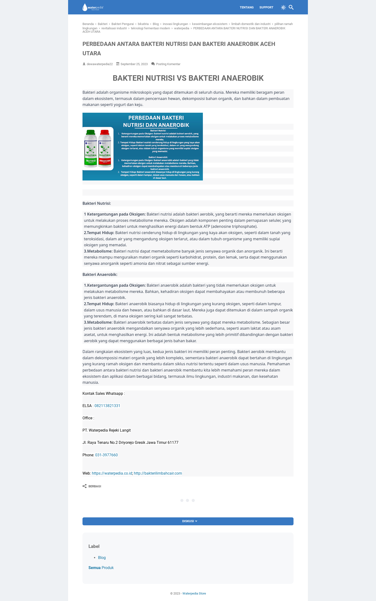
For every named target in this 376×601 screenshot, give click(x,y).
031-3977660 (106, 455)
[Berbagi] (91, 486)
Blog (102, 557)
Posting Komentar (168, 64)
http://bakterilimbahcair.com (158, 473)
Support (266, 7)
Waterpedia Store (194, 593)
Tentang (247, 7)
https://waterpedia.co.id (112, 473)
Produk (101, 567)
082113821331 (107, 405)
